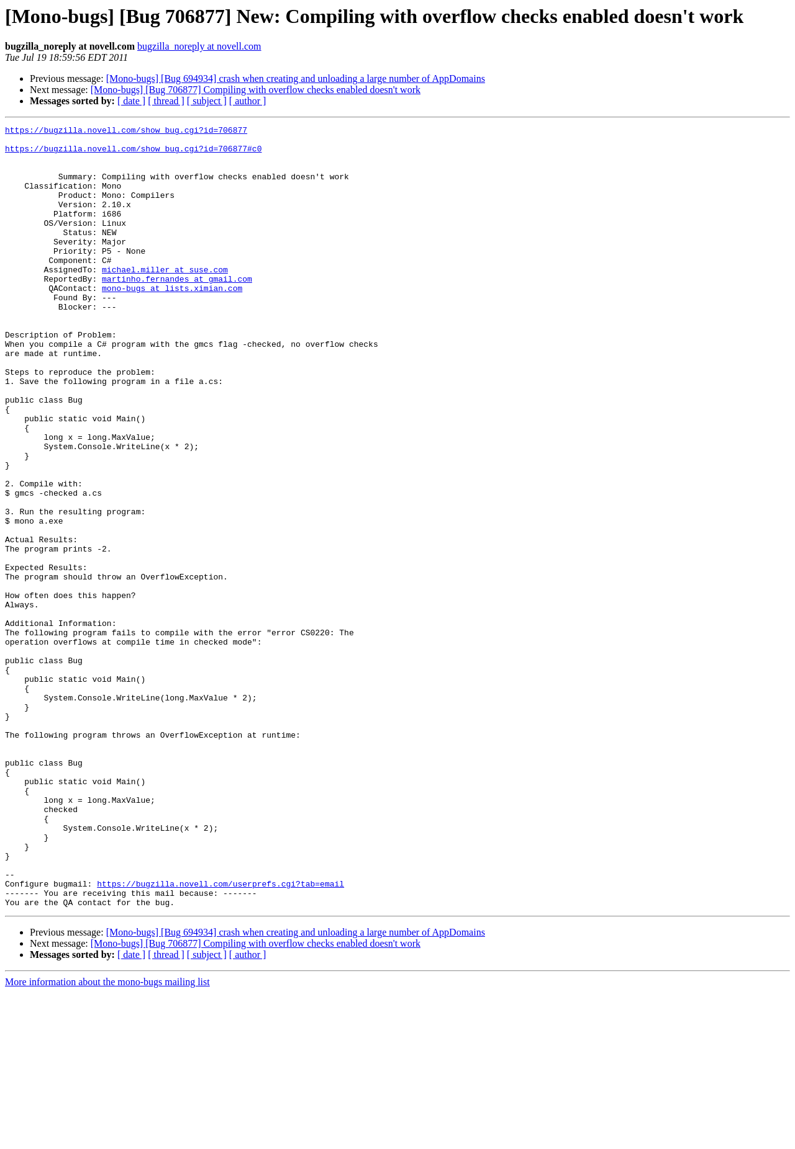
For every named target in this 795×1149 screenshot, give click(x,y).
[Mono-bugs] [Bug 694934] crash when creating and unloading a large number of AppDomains (295, 78)
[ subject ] (207, 101)
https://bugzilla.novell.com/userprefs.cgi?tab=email (220, 1036)
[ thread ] (166, 101)
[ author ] (247, 101)
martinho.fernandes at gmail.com (177, 310)
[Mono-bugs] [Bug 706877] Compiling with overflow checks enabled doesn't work (255, 89)
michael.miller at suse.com (165, 299)
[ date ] (131, 101)
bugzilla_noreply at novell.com (199, 46)
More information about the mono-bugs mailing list (107, 1138)
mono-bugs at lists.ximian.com (172, 321)
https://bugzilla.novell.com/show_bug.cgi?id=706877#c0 (133, 153)
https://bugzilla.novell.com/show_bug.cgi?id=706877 (126, 131)
